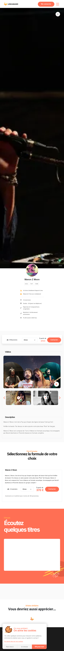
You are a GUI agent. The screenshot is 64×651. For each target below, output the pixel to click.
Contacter (54, 340)
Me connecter (46, 4)
